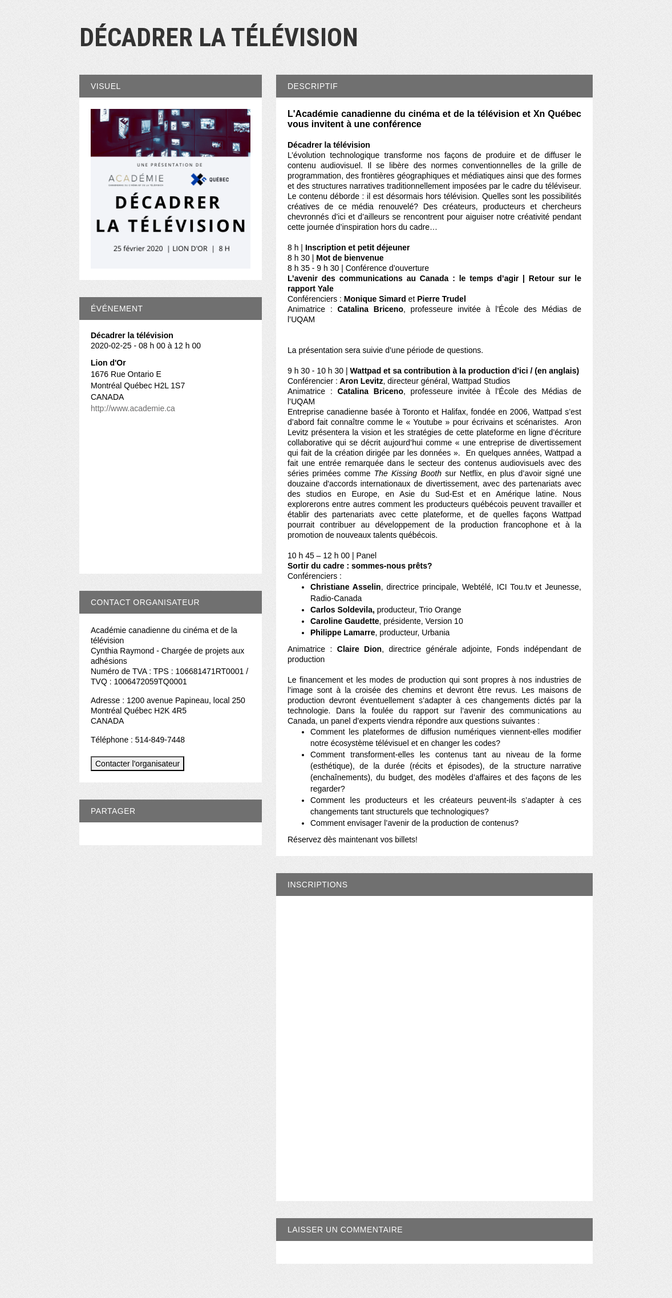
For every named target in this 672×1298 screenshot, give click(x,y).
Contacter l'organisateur (137, 763)
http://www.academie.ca (133, 408)
